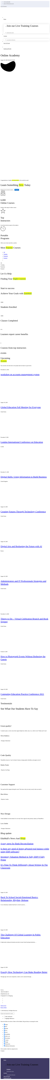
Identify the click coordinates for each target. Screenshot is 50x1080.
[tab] (26, 252)
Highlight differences (9, 1018)
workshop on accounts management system (20, 374)
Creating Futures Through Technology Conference (23, 511)
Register (5, 6)
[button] (28, 31)
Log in (2, 6)
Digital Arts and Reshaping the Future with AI (21, 546)
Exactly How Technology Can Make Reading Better (24, 972)
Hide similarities (8, 1016)
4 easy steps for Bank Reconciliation (17, 843)
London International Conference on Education (22, 442)
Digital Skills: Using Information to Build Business (24, 477)
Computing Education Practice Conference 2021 (22, 694)
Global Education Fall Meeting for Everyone (21, 407)
